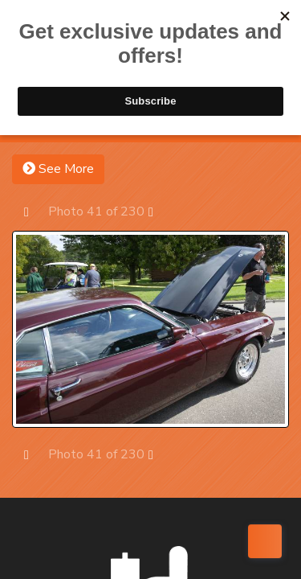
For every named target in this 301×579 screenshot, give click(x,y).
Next (158, 211)
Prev (34, 211)
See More (58, 169)
